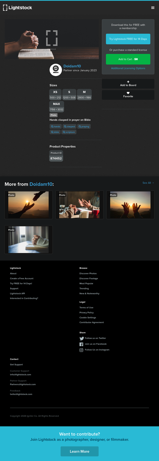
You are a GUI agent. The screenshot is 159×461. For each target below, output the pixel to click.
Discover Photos (88, 273)
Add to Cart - (128, 59)
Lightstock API (17, 293)
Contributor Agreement (92, 322)
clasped (69, 126)
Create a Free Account (21, 278)
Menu (153, 8)
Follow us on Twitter (95, 338)
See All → (148, 183)
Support (14, 288)
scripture (69, 132)
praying (84, 126)
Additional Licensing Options (128, 68)
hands (55, 126)
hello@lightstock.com (21, 394)
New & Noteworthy (89, 293)
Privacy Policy (87, 312)
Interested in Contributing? (24, 298)
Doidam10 (72, 66)
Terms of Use (86, 307)
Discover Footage (89, 278)
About (13, 273)
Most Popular (86, 283)
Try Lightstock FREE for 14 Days (128, 39)
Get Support (16, 364)
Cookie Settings (88, 317)
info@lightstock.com (20, 374)
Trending (84, 288)
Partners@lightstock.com (23, 384)
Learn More (79, 451)
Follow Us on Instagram (97, 349)
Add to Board (128, 83)
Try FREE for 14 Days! (21, 283)
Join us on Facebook (96, 343)
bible (55, 132)
